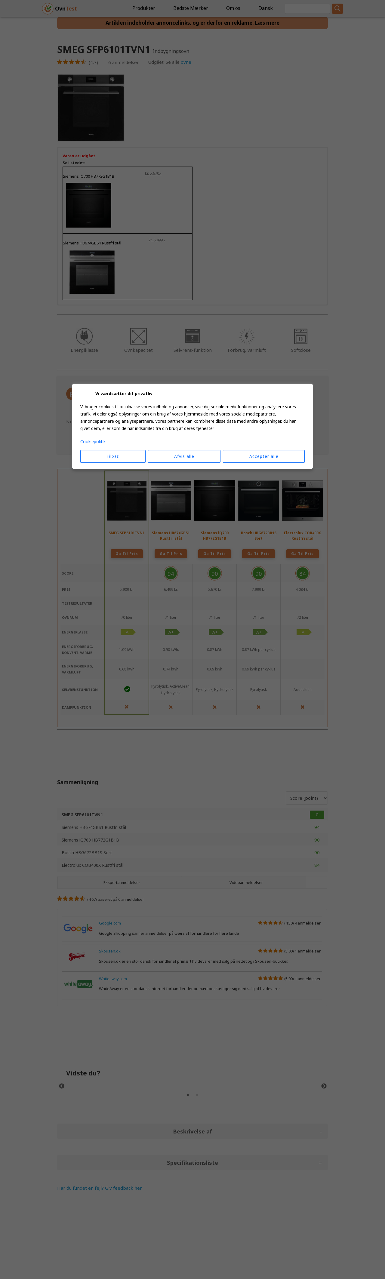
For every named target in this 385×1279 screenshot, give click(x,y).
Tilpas (112, 456)
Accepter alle (264, 456)
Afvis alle (184, 456)
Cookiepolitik (93, 441)
